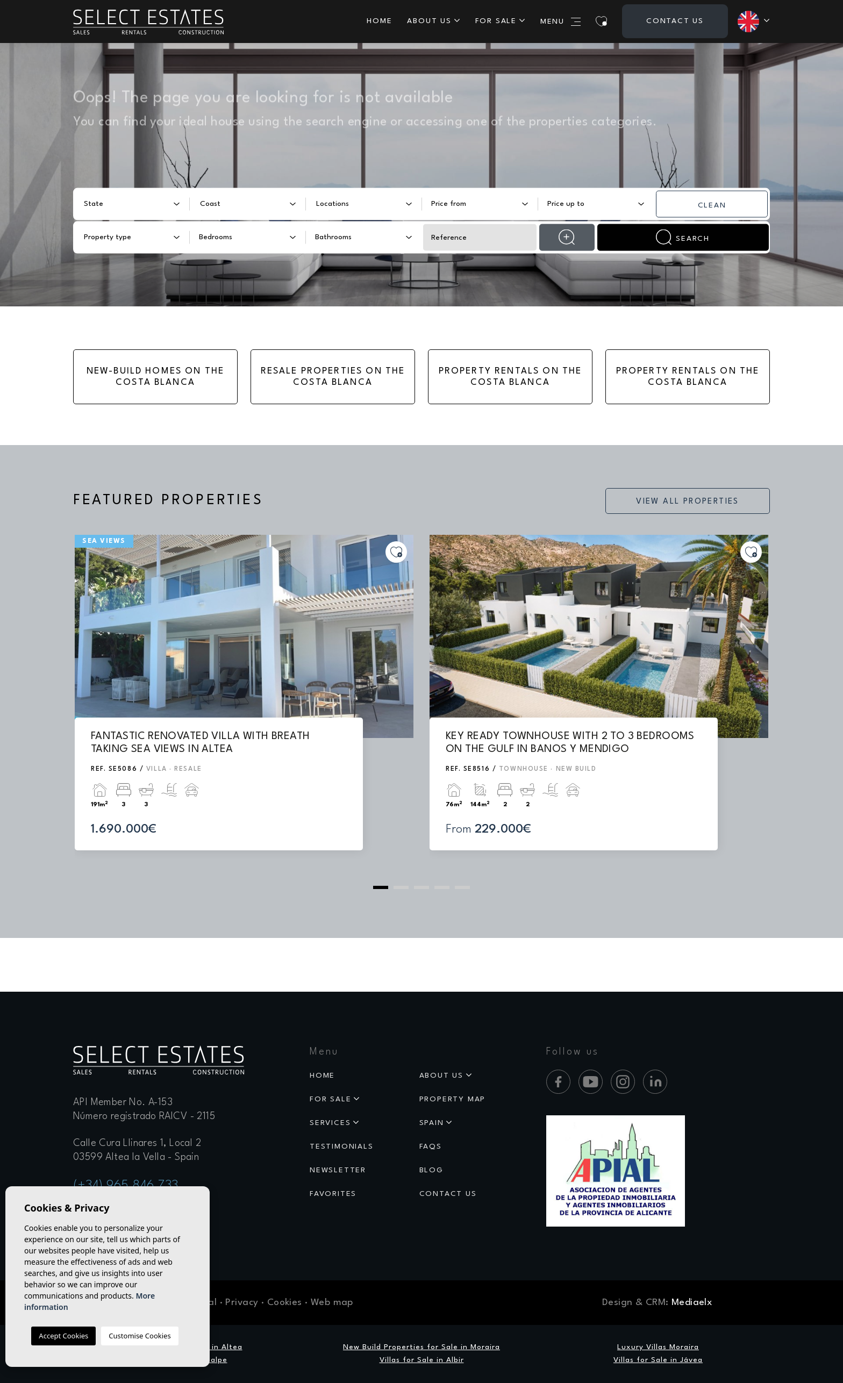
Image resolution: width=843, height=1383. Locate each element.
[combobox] (131, 203)
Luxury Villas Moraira (658, 1347)
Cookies (284, 1302)
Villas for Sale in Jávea (658, 1360)
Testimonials (342, 1146)
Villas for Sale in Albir (422, 1360)
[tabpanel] (244, 703)
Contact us (675, 21)
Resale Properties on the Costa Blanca (333, 377)
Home (379, 21)
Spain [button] (431, 1123)
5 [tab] (462, 887)
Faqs (430, 1146)
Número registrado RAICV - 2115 (144, 1116)
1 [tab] (380, 887)
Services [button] (330, 1123)
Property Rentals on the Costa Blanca (510, 377)
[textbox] (124, 204)
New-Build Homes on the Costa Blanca (156, 377)
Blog (431, 1170)
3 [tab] (421, 887)
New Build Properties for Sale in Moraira (421, 1347)
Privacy (241, 1302)
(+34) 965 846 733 (125, 1185)
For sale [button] (496, 21)
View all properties (687, 502)
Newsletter (338, 1170)
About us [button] (429, 21)
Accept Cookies (63, 1336)
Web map (332, 1302)
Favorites (333, 1194)
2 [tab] (401, 887)
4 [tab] (441, 887)
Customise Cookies (139, 1336)
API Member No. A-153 (123, 1102)
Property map (452, 1099)
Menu (560, 22)
